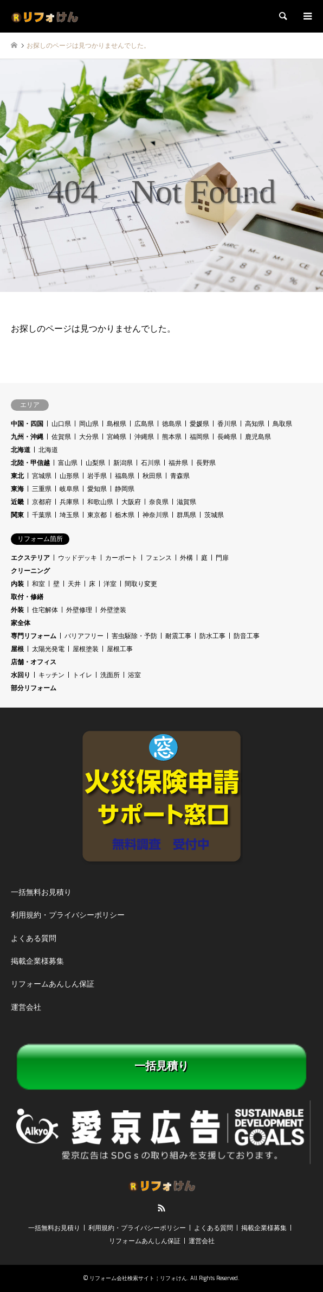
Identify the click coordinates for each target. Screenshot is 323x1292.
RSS (161, 1208)
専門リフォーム (33, 636)
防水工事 (212, 636)
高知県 (254, 423)
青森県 (180, 476)
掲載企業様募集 (37, 961)
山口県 (61, 423)
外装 (17, 610)
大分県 (89, 436)
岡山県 (89, 423)
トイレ (82, 675)
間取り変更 (141, 584)
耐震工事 (178, 636)
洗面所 (110, 675)
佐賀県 (61, 436)
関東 (17, 515)
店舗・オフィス (33, 662)
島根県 (116, 423)
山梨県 (95, 463)
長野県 (206, 463)
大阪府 (131, 502)
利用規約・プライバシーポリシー (68, 915)
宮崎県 (116, 436)
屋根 (17, 649)
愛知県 (97, 489)
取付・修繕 (27, 597)
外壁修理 (79, 610)
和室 (38, 584)
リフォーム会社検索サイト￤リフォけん (138, 1278)
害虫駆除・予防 (134, 636)
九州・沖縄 (27, 436)
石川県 (150, 463)
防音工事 (247, 636)
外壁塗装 (113, 610)
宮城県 (41, 476)
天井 (74, 584)
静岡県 (124, 489)
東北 (17, 476)
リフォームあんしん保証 (52, 984)
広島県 (144, 423)
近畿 (17, 502)
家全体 (20, 623)
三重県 (41, 489)
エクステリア (30, 557)
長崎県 (227, 436)
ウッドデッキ (77, 557)
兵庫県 (69, 502)
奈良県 (159, 502)
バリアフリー (84, 636)
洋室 (110, 584)
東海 (17, 489)
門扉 (222, 557)
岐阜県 (69, 489)
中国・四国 (27, 423)
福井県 (178, 463)
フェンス (159, 557)
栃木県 (124, 515)
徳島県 (172, 423)
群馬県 (186, 515)
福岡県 (199, 436)
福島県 (124, 476)
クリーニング (30, 571)
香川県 (227, 423)
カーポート (121, 557)
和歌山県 (100, 502)
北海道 (20, 449)
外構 (186, 557)
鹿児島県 (258, 436)
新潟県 (123, 463)
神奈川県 (156, 515)
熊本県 (172, 436)
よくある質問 (33, 938)
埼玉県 (69, 515)
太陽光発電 (48, 649)
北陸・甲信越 (30, 463)
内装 (17, 584)
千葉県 (41, 515)
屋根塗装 (86, 649)
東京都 (97, 515)
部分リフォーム (33, 688)
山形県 (69, 476)
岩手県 (97, 476)
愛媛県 (199, 423)
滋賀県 (186, 502)
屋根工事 (120, 649)
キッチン (51, 675)
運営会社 (26, 1007)
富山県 (67, 463)
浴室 (134, 675)
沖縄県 (144, 436)
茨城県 (214, 515)
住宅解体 (45, 610)
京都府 (41, 502)
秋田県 (152, 476)
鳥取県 (282, 423)
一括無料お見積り (41, 892)
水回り (20, 675)
